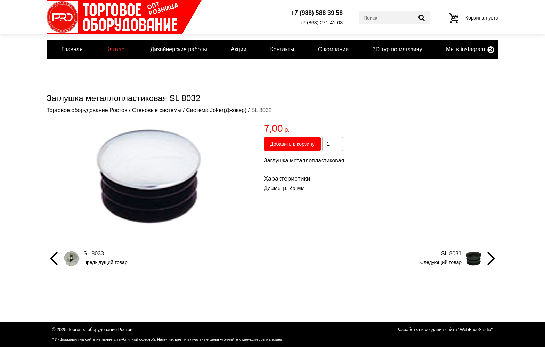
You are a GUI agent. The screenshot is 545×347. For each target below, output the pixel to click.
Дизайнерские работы (179, 49)
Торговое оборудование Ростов (87, 110)
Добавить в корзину (292, 144)
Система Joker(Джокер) (216, 110)
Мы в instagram (465, 49)
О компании (333, 49)
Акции (238, 49)
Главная (72, 49)
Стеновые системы (156, 110)
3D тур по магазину (397, 49)
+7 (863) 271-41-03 (321, 22)
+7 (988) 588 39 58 (317, 13)
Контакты (282, 49)
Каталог (116, 49)
